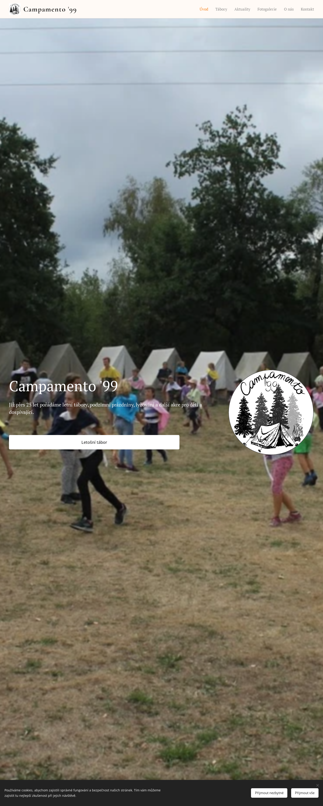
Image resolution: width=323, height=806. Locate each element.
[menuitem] (205, 9)
